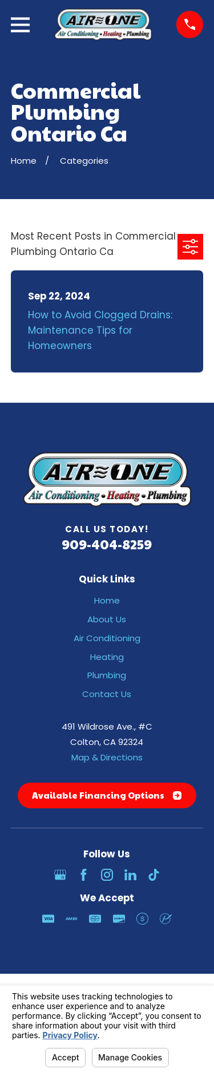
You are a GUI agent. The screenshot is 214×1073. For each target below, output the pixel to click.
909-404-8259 (107, 544)
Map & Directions (107, 757)
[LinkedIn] (130, 875)
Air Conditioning (107, 638)
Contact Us (106, 694)
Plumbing (106, 675)
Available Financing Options (106, 795)
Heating (107, 657)
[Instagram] (107, 875)
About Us (106, 619)
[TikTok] (154, 875)
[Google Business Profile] (60, 875)
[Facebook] (84, 875)
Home (107, 600)
